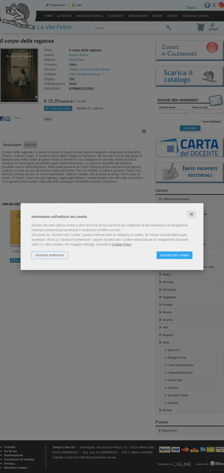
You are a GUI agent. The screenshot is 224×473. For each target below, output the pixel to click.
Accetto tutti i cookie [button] (174, 255)
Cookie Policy (121, 244)
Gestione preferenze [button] (49, 255)
